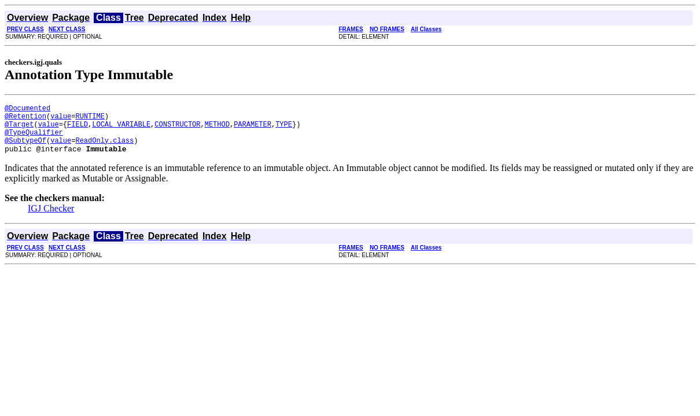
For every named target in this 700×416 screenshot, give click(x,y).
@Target (19, 129)
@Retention (25, 119)
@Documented (27, 109)
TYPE (283, 129)
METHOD (217, 129)
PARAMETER (252, 129)
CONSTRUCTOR (177, 129)
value (60, 119)
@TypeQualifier (34, 139)
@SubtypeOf (25, 149)
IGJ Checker (51, 219)
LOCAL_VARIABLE (121, 129)
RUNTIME (89, 119)
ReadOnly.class (104, 149)
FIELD (77, 129)
